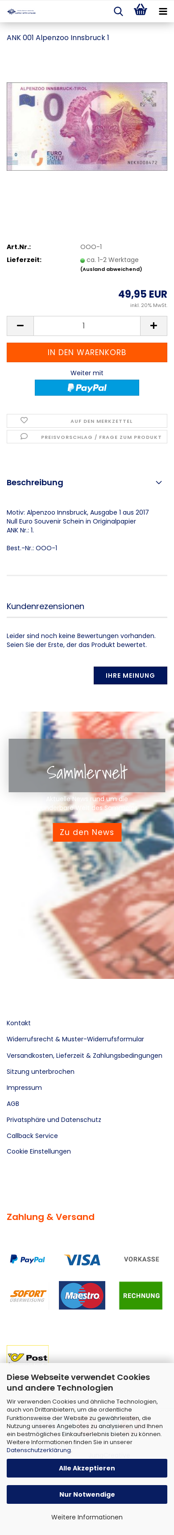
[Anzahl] (87, 326)
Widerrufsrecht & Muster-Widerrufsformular (75, 1039)
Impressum (24, 1087)
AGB (13, 1103)
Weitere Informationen (87, 1517)
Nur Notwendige (87, 1494)
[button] (20, 326)
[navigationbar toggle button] (163, 11)
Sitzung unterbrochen (41, 1071)
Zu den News (87, 832)
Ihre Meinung (130, 675)
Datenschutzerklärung (39, 1450)
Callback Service (32, 1135)
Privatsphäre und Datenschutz (54, 1119)
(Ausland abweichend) (111, 269)
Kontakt (19, 1023)
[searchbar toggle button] (118, 11)
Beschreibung (35, 482)
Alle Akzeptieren (87, 1468)
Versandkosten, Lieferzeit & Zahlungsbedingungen (84, 1055)
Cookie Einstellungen (39, 1151)
